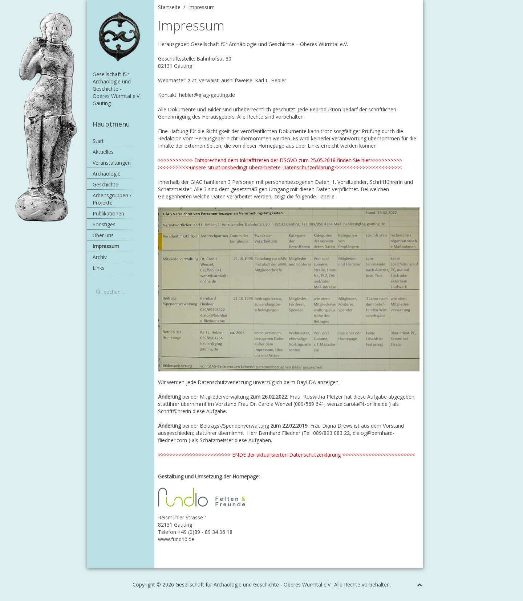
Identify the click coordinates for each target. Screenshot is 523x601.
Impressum (106, 246)
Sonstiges (104, 224)
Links (99, 267)
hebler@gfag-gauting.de (207, 94)
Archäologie (107, 173)
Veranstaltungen (112, 162)
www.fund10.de (176, 539)
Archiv (100, 257)
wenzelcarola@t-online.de (357, 403)
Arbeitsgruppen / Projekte (112, 199)
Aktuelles (103, 151)
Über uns (103, 235)
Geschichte (105, 184)
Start (98, 140)
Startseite (169, 7)
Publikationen (108, 213)
